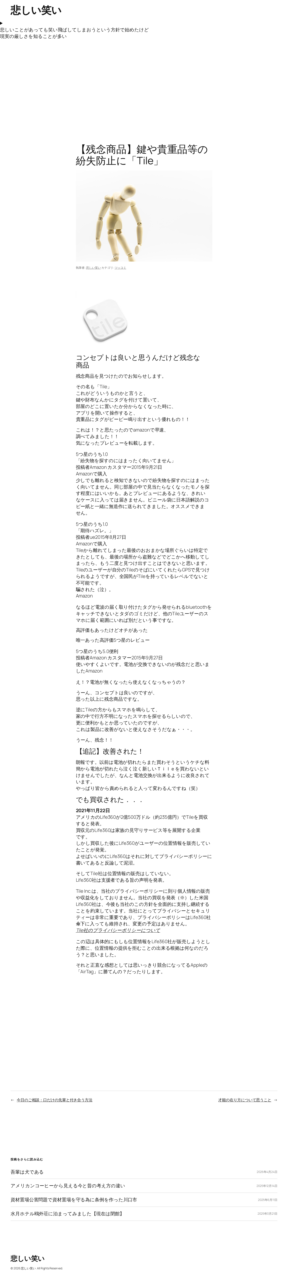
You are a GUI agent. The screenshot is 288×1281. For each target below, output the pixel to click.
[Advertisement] (144, 84)
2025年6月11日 (267, 1200)
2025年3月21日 (267, 1213)
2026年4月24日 (267, 1172)
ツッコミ (120, 268)
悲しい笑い (36, 10)
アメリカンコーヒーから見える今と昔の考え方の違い (68, 1185)
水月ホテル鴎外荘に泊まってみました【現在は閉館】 (67, 1213)
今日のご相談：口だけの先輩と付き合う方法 (54, 1099)
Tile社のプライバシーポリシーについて (118, 930)
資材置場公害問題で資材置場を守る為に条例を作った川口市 (74, 1199)
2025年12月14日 (266, 1186)
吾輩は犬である (27, 1172)
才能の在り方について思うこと (244, 1099)
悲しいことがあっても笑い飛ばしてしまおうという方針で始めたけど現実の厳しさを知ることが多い (74, 32)
